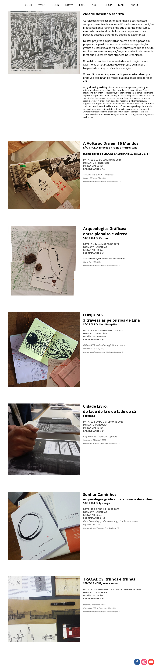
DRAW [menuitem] (69, 5)
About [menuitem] (134, 5)
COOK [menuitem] (28, 5)
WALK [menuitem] (41, 5)
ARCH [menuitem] (95, 5)
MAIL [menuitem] (121, 5)
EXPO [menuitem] (82, 5)
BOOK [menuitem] (55, 5)
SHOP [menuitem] (108, 5)
